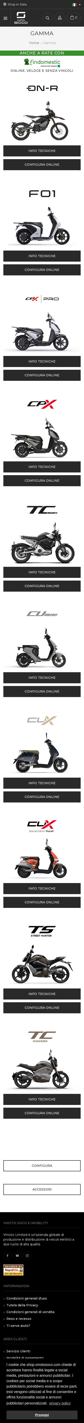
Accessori (42, 1189)
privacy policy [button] (60, 1403)
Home (34, 43)
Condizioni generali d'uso (26, 1298)
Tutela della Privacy (22, 1305)
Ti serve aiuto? (18, 1326)
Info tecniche (42, 151)
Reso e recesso (18, 1319)
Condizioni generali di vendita (30, 1312)
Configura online (42, 165)
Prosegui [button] (42, 1415)
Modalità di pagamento (25, 1358)
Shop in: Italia (15, 4)
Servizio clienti (18, 1351)
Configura (42, 1166)
